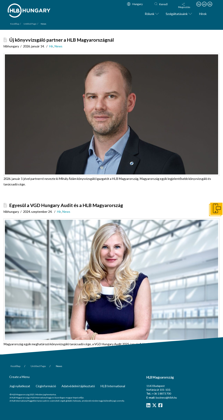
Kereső (163, 4)
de (210, 4)
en (204, 4)
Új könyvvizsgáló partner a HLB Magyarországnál (61, 40)
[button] (184, 5)
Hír (51, 46)
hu (198, 4)
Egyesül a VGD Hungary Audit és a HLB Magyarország (66, 205)
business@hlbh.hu (166, 397)
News (58, 46)
